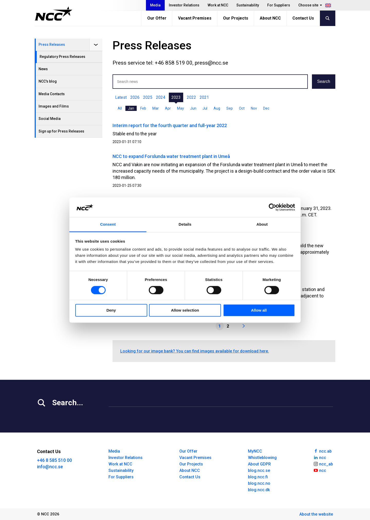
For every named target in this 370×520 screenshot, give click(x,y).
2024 (160, 97)
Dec (266, 108)
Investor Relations (184, 5)
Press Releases (52, 44)
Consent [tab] (108, 224)
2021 (204, 97)
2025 (147, 97)
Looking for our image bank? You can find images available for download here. (194, 351)
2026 (135, 97)
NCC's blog (48, 81)
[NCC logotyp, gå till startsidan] (53, 13)
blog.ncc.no (259, 483)
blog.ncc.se (259, 470)
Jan (131, 108)
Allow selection (185, 310)
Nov (254, 108)
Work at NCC (218, 5)
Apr (168, 108)
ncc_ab (323, 463)
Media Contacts (52, 94)
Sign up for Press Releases (61, 131)
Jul (204, 108)
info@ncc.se (50, 466)
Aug (217, 108)
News (43, 69)
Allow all (259, 310)
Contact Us (303, 18)
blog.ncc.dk (259, 489)
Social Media (50, 119)
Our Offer (156, 18)
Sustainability (247, 5)
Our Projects (235, 18)
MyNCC (255, 451)
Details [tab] (185, 224)
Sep (229, 108)
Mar (155, 108)
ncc (319, 457)
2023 (176, 97)
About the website (316, 514)
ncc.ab (322, 451)
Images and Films (54, 106)
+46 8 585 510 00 (54, 460)
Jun (193, 108)
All (120, 108)
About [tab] (262, 224)
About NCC (270, 18)
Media (155, 5)
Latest (121, 97)
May (180, 108)
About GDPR (259, 464)
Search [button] (323, 81)
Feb (143, 108)
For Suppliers (278, 5)
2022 (191, 97)
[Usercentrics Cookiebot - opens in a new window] (272, 207)
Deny (111, 310)
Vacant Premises (194, 18)
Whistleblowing (262, 457)
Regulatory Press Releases (62, 57)
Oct (242, 108)
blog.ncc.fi (258, 476)
